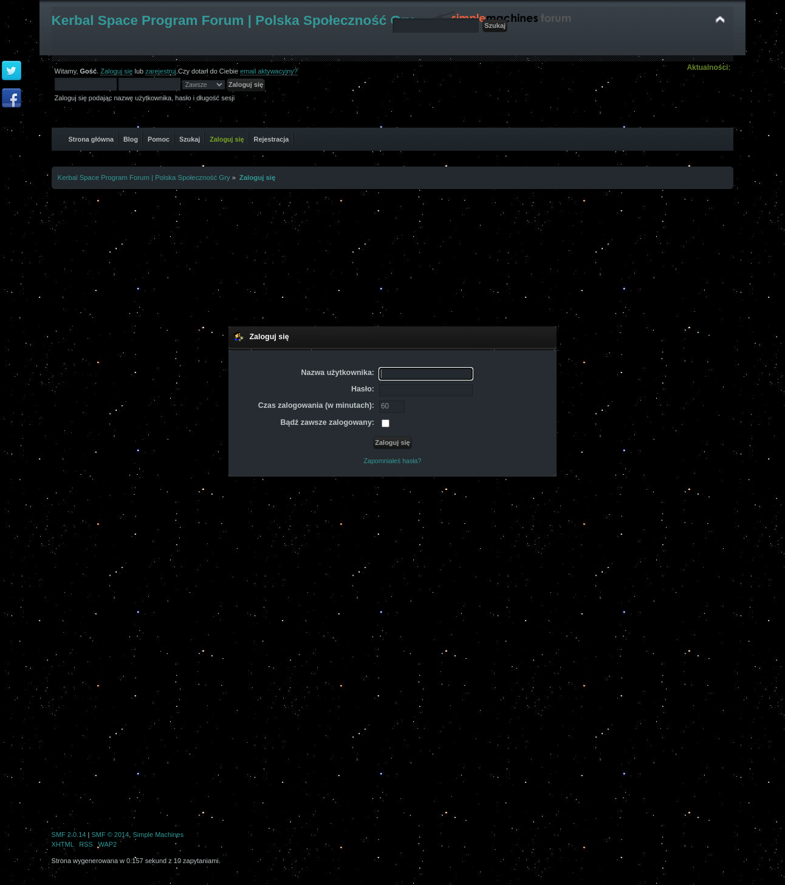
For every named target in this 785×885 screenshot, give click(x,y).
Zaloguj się (116, 71)
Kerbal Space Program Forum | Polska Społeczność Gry (233, 20)
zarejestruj (160, 71)
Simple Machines (157, 834)
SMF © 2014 (110, 834)
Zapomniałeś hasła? (393, 460)
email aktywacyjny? (269, 71)
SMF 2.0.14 (69, 834)
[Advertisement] (392, 256)
